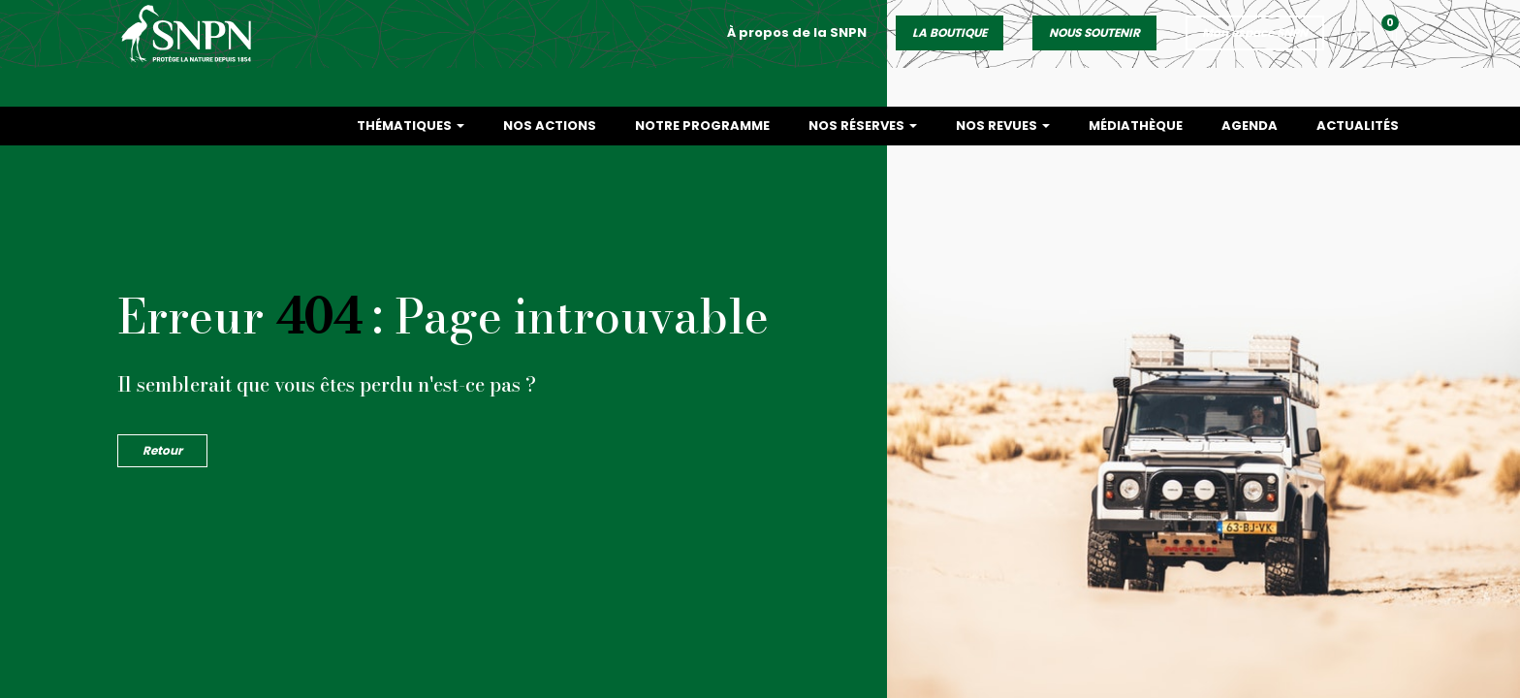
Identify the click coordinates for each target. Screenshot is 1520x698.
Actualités (1357, 125)
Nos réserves (862, 125)
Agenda (1249, 125)
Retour (162, 450)
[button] (1395, 56)
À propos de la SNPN (797, 52)
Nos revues (1003, 125)
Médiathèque (1136, 125)
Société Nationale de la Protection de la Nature (194, 53)
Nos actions (549, 125)
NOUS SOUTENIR (1094, 52)
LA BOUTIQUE (949, 52)
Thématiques (410, 125)
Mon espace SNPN (1255, 52)
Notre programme (702, 125)
